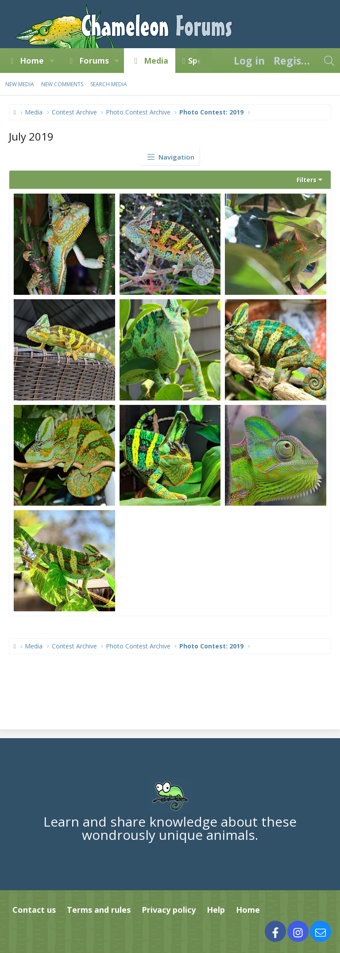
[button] (52, 60)
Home (32, 60)
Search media (108, 84)
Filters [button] (307, 179)
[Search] (329, 60)
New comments (62, 84)
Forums (94, 60)
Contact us (34, 909)
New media (19, 84)
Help (216, 909)
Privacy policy (169, 909)
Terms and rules (99, 909)
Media (156, 60)
